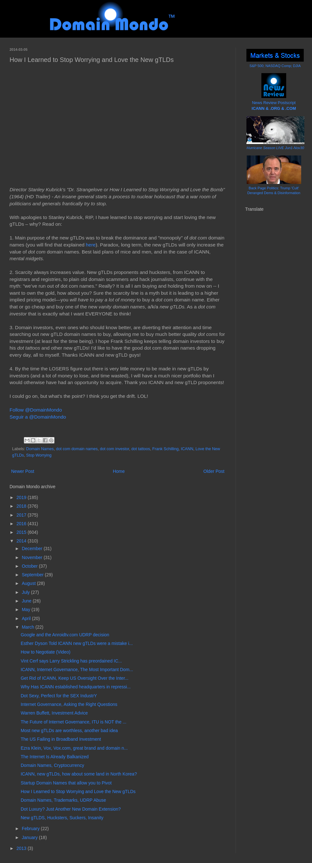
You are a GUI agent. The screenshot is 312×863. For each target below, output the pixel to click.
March (28, 627)
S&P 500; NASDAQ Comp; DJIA (275, 66)
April (27, 618)
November (32, 557)
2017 (22, 515)
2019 (22, 497)
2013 (22, 848)
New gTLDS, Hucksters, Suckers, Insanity (62, 817)
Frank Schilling (165, 449)
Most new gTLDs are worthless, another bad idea (69, 730)
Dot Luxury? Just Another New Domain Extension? (71, 809)
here (91, 244)
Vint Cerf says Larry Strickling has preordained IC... (71, 660)
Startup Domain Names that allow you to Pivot (66, 782)
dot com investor (114, 449)
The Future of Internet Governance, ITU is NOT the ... (73, 721)
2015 (22, 532)
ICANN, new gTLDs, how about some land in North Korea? (79, 773)
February (31, 828)
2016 (22, 523)
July (26, 592)
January (30, 837)
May (26, 609)
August (29, 583)
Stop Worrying (39, 455)
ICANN (187, 449)
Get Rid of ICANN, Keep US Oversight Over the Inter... (74, 678)
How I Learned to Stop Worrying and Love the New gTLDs (78, 791)
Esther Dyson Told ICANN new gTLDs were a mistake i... (77, 643)
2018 (22, 506)
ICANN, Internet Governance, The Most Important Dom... (77, 669)
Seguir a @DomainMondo (38, 417)
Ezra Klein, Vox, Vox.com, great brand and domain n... (74, 748)
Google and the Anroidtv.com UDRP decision (65, 634)
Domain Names (40, 449)
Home (118, 471)
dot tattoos (140, 449)
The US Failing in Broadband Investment (61, 739)
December (32, 548)
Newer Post (22, 471)
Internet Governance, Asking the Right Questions (69, 704)
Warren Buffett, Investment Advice (54, 712)
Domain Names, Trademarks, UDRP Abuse (63, 800)
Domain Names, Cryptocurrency (52, 765)
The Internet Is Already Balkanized (55, 756)
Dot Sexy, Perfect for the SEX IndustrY (59, 695)
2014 (22, 540)
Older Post (213, 471)
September (33, 574)
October (30, 566)
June (27, 600)
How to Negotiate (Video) (45, 652)
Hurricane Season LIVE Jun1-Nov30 (275, 148)
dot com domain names (77, 449)
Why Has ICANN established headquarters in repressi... (76, 686)
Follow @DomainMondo (36, 410)
